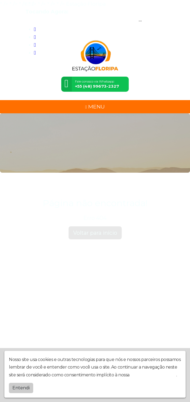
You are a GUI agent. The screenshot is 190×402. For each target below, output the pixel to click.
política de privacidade (153, 374)
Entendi (21, 387)
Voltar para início (95, 233)
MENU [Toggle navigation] (95, 106)
